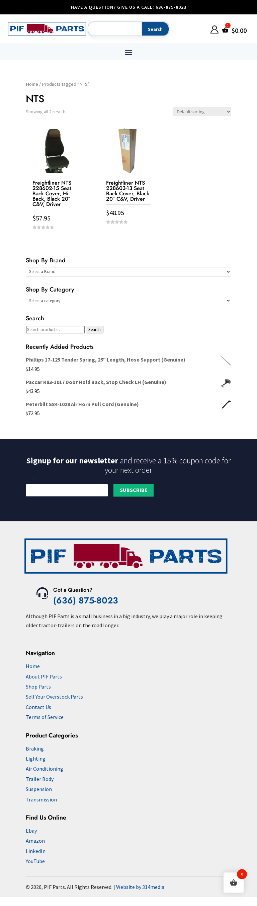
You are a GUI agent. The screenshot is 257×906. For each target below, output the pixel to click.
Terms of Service (45, 717)
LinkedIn (36, 851)
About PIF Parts (44, 676)
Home (32, 84)
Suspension (39, 789)
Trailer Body (40, 779)
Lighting (36, 758)
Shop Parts (38, 686)
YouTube (35, 861)
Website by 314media (140, 887)
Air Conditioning (44, 768)
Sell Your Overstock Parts (54, 696)
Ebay (31, 830)
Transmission (41, 799)
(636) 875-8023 (85, 600)
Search (94, 329)
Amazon (35, 840)
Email (31, 478)
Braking (35, 748)
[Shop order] (202, 111)
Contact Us (38, 707)
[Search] (113, 29)
